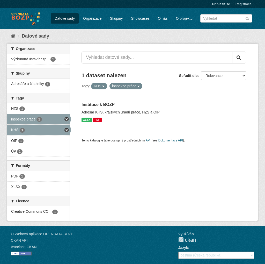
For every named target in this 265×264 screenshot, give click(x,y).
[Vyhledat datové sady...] (157, 57)
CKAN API (19, 240)
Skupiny (116, 18)
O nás (162, 18)
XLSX (86, 119)
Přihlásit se (221, 4)
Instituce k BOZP (98, 104)
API (148, 140)
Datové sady (65, 18)
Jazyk (183, 248)
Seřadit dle (188, 76)
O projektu (184, 18)
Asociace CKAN (24, 247)
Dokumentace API (170, 140)
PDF (97, 119)
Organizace (92, 18)
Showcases (140, 18)
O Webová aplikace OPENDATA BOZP (42, 234)
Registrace (243, 4)
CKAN (187, 239)
